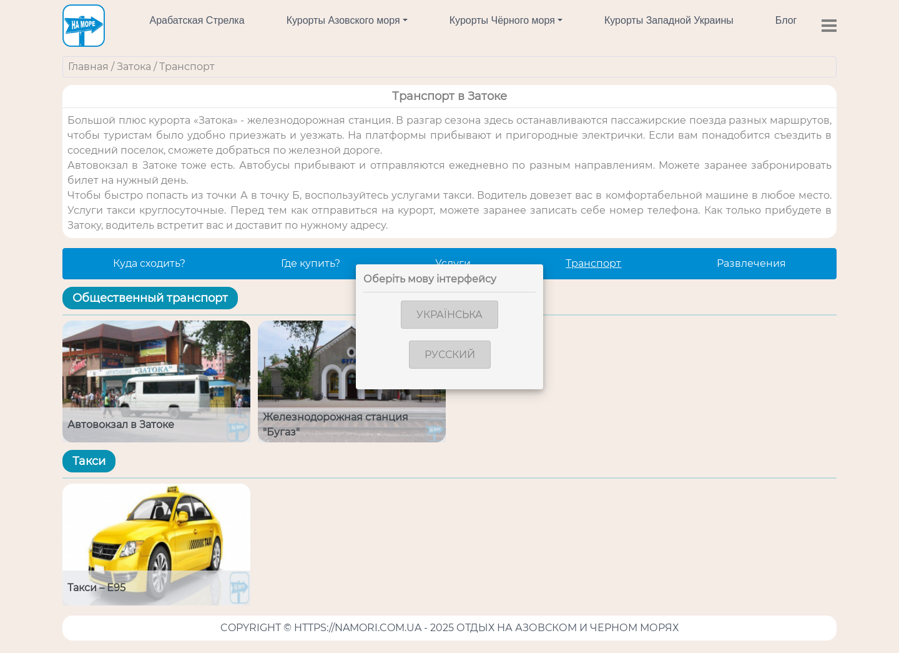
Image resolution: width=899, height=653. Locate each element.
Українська (449, 315)
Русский (450, 355)
